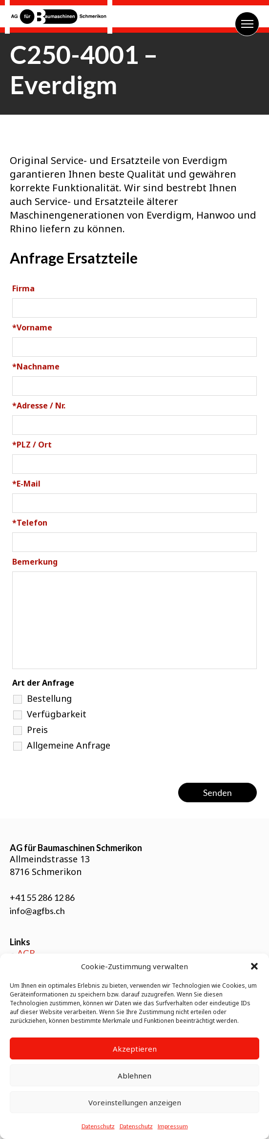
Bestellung (49, 698)
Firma (23, 288)
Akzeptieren (135, 1049)
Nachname (36, 366)
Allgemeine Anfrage (68, 745)
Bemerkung (35, 562)
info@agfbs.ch (37, 910)
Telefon (29, 523)
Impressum (173, 1126)
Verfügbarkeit (56, 714)
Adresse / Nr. (38, 405)
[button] (254, 966)
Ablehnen (134, 1075)
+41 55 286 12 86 (42, 897)
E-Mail (26, 483)
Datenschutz (98, 1126)
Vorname (32, 327)
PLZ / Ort (32, 444)
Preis (37, 729)
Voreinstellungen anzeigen (134, 1102)
